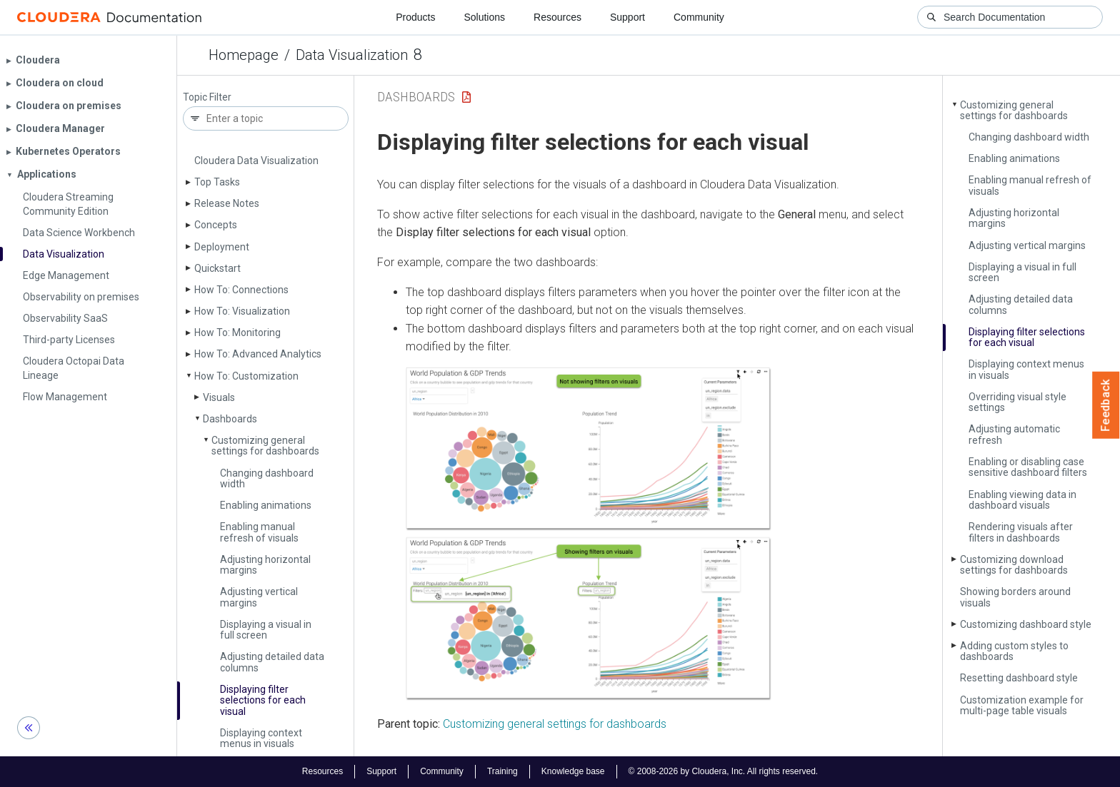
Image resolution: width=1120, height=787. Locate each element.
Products (415, 17)
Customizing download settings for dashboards (1014, 565)
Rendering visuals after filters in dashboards (1021, 532)
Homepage (244, 55)
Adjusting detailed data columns (272, 662)
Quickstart (217, 268)
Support (627, 17)
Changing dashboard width (267, 478)
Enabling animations (265, 505)
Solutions (484, 17)
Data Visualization (352, 55)
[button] (588, 534)
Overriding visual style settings (1017, 402)
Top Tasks (217, 182)
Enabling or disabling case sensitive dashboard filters (1028, 467)
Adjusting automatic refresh (1014, 434)
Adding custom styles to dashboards (1014, 651)
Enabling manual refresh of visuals (259, 532)
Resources (557, 17)
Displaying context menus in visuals (261, 738)
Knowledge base (573, 771)
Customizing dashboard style (1025, 624)
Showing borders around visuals (1015, 597)
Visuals (219, 397)
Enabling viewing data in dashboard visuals (1022, 500)
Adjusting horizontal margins (265, 565)
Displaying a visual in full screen (265, 630)
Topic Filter (207, 97)
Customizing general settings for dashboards (265, 446)
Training (502, 771)
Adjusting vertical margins (259, 597)
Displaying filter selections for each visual (263, 700)
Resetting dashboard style (1019, 678)
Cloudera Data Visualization (256, 160)
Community (699, 17)
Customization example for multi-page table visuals (1022, 705)
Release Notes (226, 203)
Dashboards (230, 419)
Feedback (1106, 405)
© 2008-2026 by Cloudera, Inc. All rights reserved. (724, 771)
